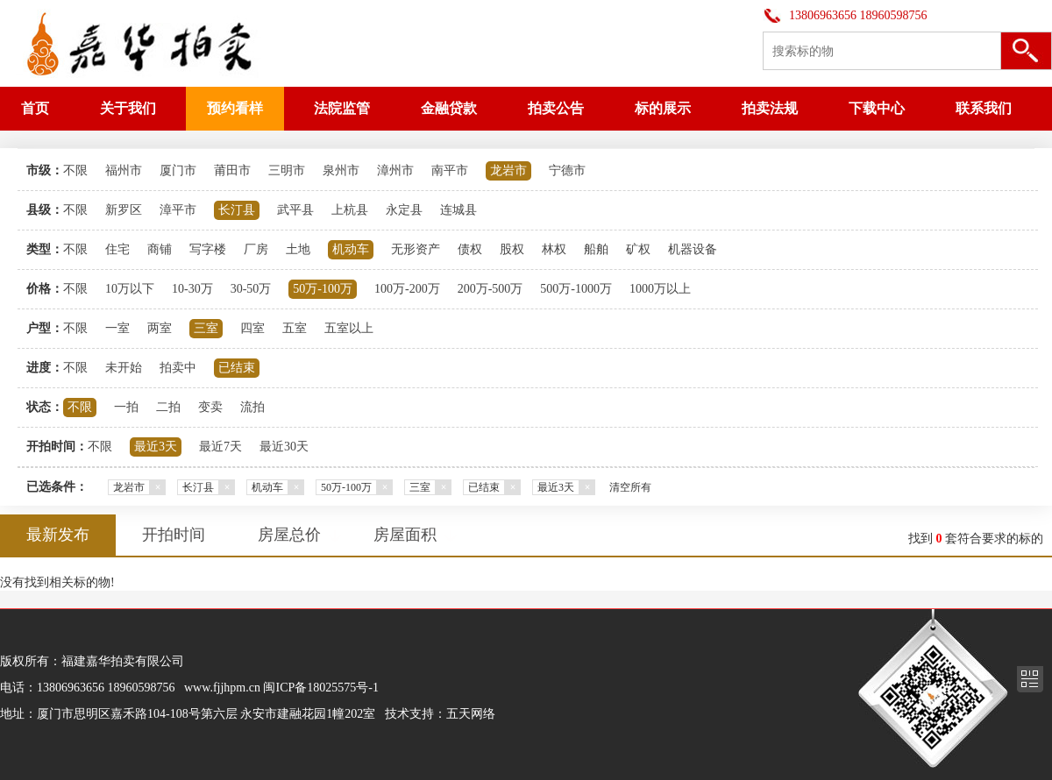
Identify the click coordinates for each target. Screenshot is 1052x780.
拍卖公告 (556, 108)
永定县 (404, 209)
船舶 (596, 249)
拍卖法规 (770, 108)
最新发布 (57, 534)
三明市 (286, 170)
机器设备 (692, 249)
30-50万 (251, 288)
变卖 (210, 407)
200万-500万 (490, 288)
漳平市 (178, 209)
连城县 (458, 209)
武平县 (295, 209)
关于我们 (128, 108)
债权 (470, 249)
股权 (512, 249)
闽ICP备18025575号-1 (320, 687)
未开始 (123, 367)
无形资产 (415, 249)
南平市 (449, 170)
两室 (159, 328)
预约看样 (235, 108)
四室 (252, 328)
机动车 (350, 249)
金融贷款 (449, 108)
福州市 (123, 170)
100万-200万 (407, 288)
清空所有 (630, 487)
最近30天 (284, 446)
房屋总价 (289, 534)
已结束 (236, 367)
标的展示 (663, 108)
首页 (35, 108)
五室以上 (348, 328)
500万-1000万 (576, 288)
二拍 (168, 407)
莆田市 (232, 170)
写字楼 (207, 249)
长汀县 (236, 209)
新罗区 (123, 209)
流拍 (252, 407)
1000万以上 (660, 288)
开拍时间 (173, 534)
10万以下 (129, 288)
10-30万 (192, 288)
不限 (75, 170)
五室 (294, 328)
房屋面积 (405, 534)
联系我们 (984, 108)
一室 (117, 328)
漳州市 (395, 170)
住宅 (117, 249)
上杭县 (349, 209)
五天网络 (470, 713)
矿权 (638, 249)
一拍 (126, 407)
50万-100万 (322, 288)
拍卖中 (178, 367)
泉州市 (341, 170)
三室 (206, 328)
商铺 (159, 249)
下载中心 (877, 108)
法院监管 (342, 108)
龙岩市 (508, 170)
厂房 (256, 249)
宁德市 (567, 170)
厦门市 (178, 170)
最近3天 (155, 446)
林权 (554, 249)
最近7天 (220, 446)
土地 (298, 249)
